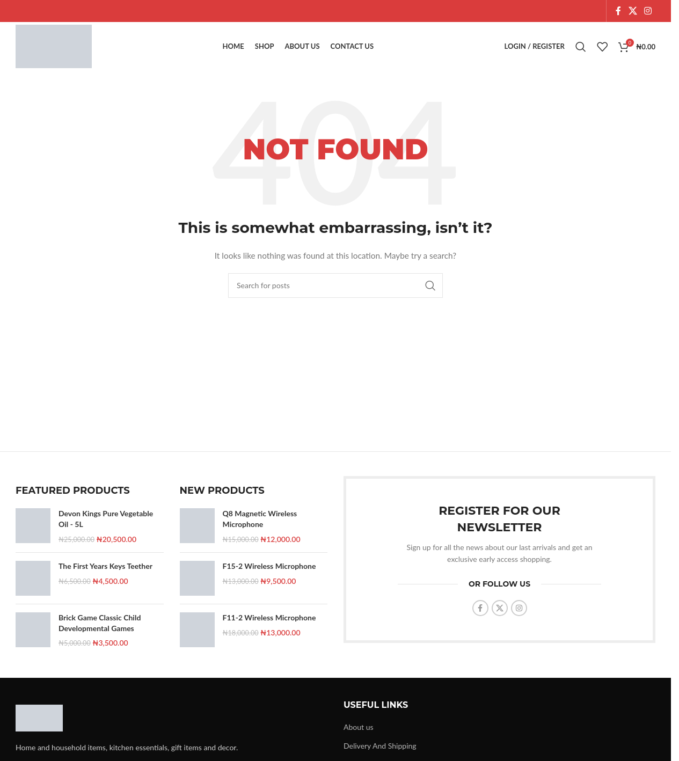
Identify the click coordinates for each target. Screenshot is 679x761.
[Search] (581, 49)
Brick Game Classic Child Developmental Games (100, 628)
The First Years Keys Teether (105, 571)
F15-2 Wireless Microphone (269, 571)
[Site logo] (58, 48)
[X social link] (632, 11)
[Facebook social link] (618, 11)
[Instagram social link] (648, 11)
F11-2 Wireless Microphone (269, 622)
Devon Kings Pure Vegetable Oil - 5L (106, 524)
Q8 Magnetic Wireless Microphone (260, 524)
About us (359, 732)
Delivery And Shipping (380, 751)
